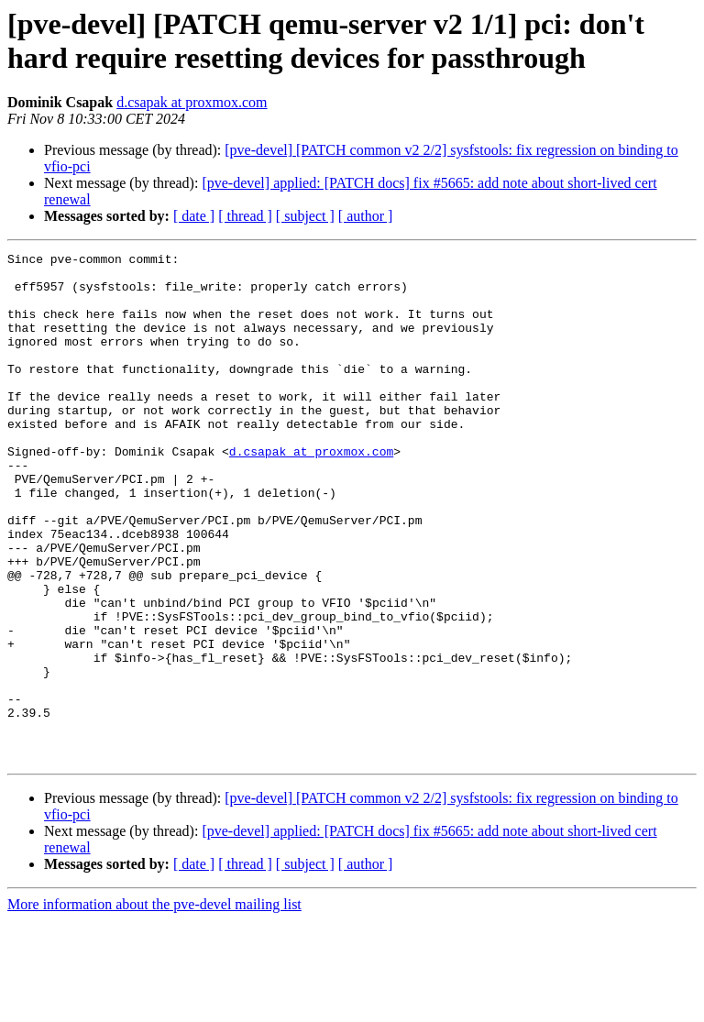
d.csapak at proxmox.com (191, 102)
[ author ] (365, 216)
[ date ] (193, 216)
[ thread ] (245, 216)
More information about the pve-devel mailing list (154, 1006)
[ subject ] (305, 216)
